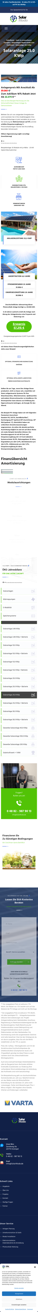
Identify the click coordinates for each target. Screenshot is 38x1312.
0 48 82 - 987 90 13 (19, 811)
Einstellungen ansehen (19, 1305)
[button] (35, 1267)
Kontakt (5, 1198)
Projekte (5, 1194)
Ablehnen (19, 1299)
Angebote (6, 1186)
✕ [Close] (35, 3)
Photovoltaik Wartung (10, 1247)
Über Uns (6, 1190)
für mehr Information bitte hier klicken (14, 582)
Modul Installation (9, 1236)
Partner (5, 1206)
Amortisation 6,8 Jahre (19, 276)
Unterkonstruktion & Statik (12, 1232)
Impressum (30, 1309)
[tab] (19, 145)
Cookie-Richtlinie (9, 1309)
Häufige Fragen (8, 1202)
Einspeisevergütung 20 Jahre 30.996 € (19, 294)
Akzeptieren (19, 1294)
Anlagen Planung (8, 1229)
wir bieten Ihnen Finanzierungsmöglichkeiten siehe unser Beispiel (19, 346)
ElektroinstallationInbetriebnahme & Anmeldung (13, 1241)
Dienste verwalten (19, 1288)
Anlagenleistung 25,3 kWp (19, 238)
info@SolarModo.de (19, 815)
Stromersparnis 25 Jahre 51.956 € (19, 286)
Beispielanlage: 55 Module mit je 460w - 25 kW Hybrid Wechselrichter (19, 146)
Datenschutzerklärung (20, 1309)
